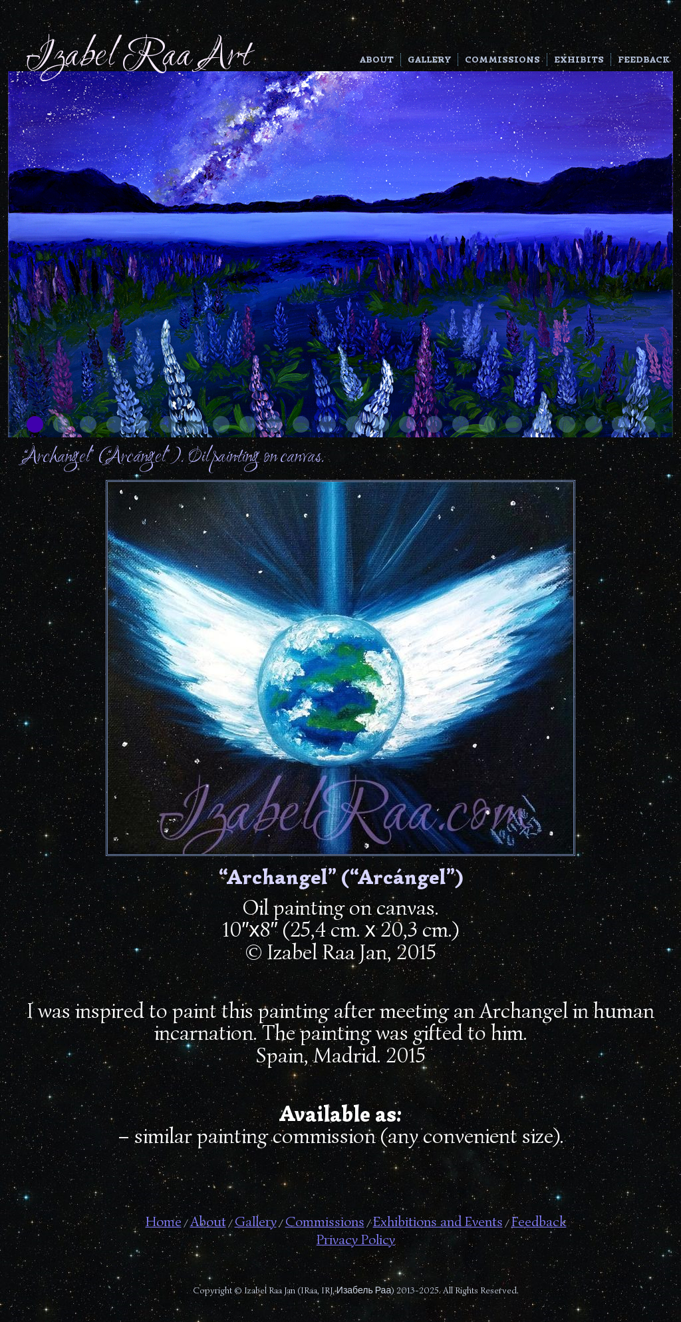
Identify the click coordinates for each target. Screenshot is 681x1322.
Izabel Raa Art (138, 57)
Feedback (644, 59)
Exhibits (579, 59)
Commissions (502, 59)
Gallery (429, 59)
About (377, 59)
